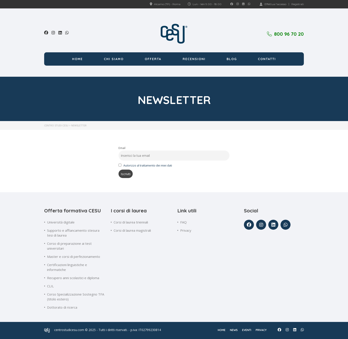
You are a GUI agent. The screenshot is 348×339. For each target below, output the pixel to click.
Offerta (153, 59)
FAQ (183, 222)
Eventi (246, 330)
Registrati (297, 4)
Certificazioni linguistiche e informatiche (67, 267)
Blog (232, 59)
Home (77, 59)
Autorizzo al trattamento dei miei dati (147, 165)
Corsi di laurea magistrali (132, 230)
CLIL (50, 286)
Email (122, 148)
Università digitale (61, 222)
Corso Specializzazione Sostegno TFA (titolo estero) (75, 296)
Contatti (267, 59)
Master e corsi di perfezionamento (73, 256)
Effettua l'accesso (273, 4)
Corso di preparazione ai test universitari (69, 246)
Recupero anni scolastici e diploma (73, 278)
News (234, 330)
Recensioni (194, 59)
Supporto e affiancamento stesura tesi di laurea (73, 232)
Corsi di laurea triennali (131, 222)
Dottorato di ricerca (62, 307)
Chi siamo (114, 59)
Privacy (185, 230)
